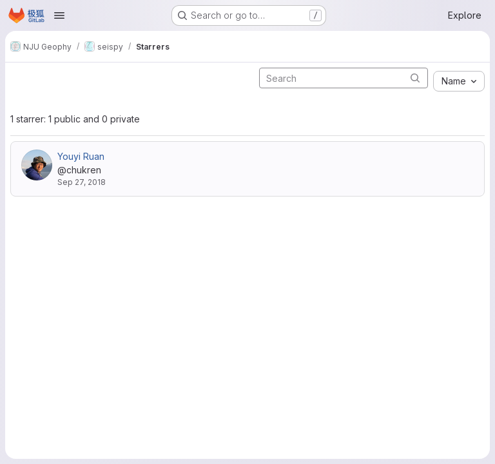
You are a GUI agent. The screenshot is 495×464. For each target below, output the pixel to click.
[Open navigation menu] (59, 15)
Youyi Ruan (80, 156)
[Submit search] (415, 77)
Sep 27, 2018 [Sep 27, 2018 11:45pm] (81, 182)
